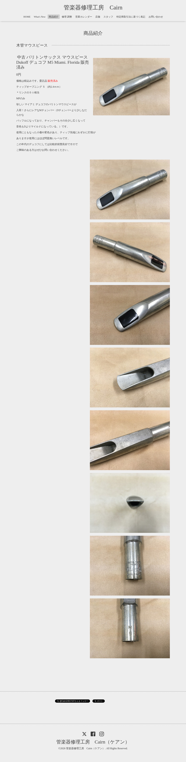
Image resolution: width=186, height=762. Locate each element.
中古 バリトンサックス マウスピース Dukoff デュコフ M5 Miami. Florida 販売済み (52, 62)
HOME (26, 16)
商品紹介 (53, 16)
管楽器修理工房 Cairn (96, 7)
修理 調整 (67, 16)
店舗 (97, 16)
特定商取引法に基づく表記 (130, 16)
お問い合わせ (156, 16)
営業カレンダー (83, 16)
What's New (39, 16)
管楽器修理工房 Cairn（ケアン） (93, 741)
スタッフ (108, 16)
